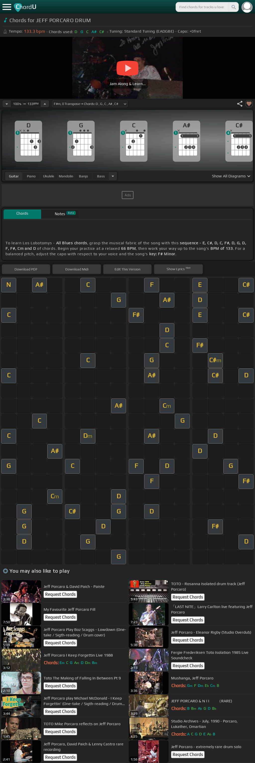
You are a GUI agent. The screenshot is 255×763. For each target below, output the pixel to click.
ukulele (48, 176)
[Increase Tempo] (45, 103)
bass (101, 176)
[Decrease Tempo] (6, 103)
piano (31, 176)
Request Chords (60, 594)
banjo (83, 176)
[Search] (233, 7)
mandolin (66, 176)
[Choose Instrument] (113, 176)
